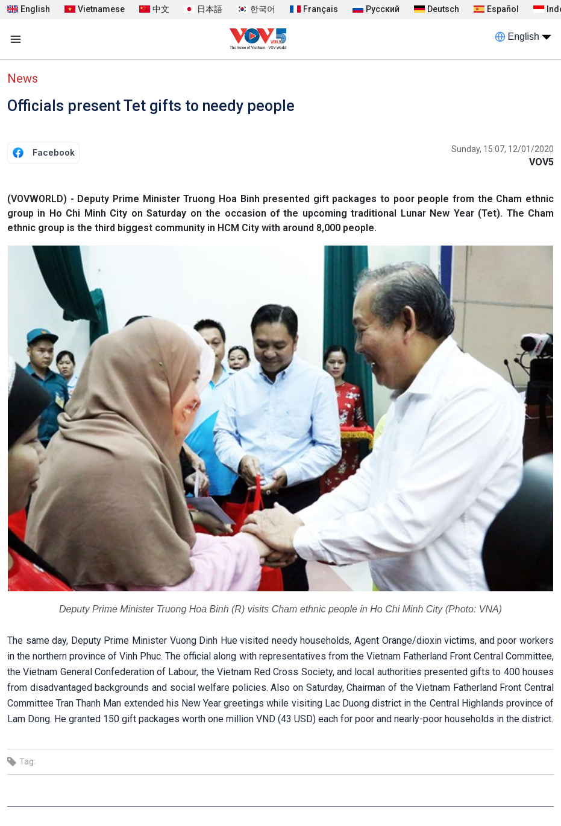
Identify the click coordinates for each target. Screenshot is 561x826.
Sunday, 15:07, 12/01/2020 (502, 149)
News (22, 78)
